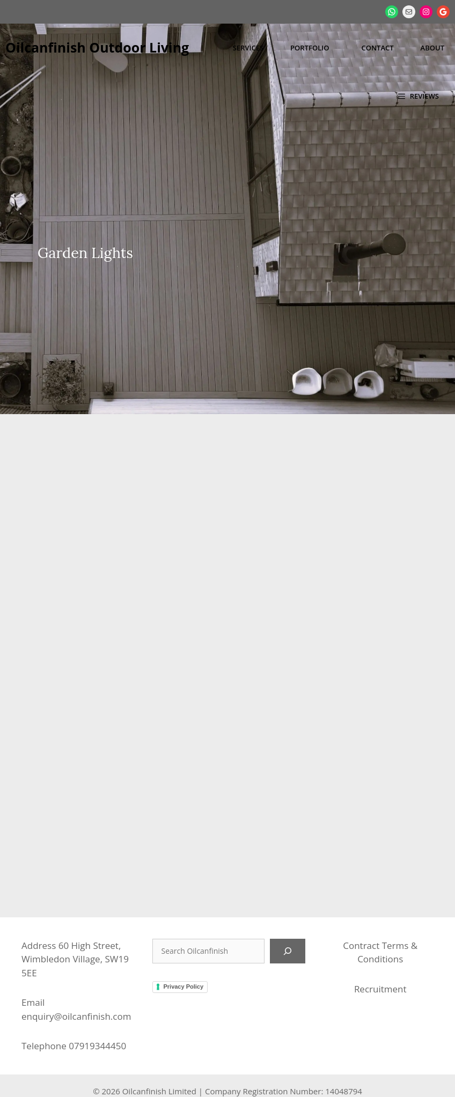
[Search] (287, 901)
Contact (377, 48)
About (432, 48)
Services (248, 48)
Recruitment (380, 939)
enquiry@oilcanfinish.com (76, 966)
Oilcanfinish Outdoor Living (97, 48)
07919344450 (97, 996)
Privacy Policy (183, 937)
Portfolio (309, 48)
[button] (418, 96)
